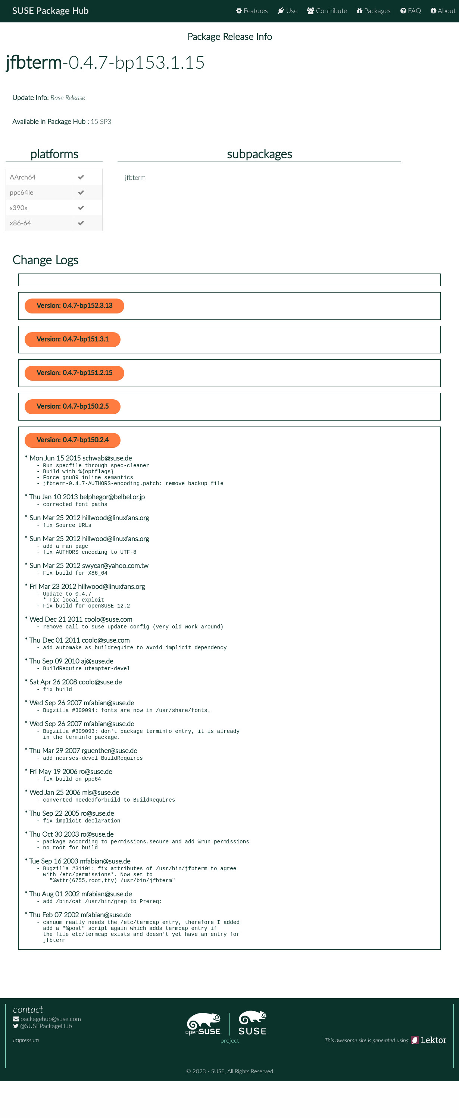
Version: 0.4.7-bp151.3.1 (73, 339)
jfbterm (34, 63)
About (443, 11)
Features (252, 11)
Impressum (26, 1077)
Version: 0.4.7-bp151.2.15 (74, 373)
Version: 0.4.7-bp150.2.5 (73, 406)
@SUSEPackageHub (42, 1063)
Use (287, 11)
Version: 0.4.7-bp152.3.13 (74, 306)
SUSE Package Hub (50, 11)
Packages (374, 11)
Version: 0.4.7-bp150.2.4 (73, 440)
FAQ (410, 11)
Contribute (327, 11)
